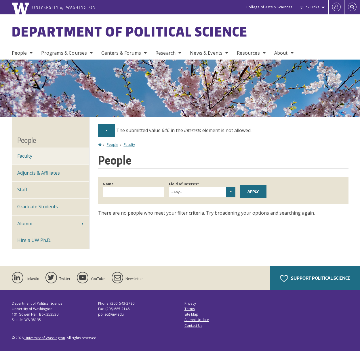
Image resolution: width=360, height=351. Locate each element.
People (19, 53)
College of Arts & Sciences (269, 7)
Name (108, 184)
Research (165, 53)
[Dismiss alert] (106, 130)
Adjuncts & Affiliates (38, 173)
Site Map (191, 314)
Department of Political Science (130, 31)
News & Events (206, 53)
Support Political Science (315, 278)
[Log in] (336, 7)
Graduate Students (37, 206)
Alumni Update (196, 319)
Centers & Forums (121, 53)
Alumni (24, 223)
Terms (189, 308)
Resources (248, 53)
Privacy (190, 303)
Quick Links (309, 7)
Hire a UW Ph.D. (34, 240)
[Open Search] (352, 7)
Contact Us (193, 325)
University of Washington (44, 337)
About (281, 53)
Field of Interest (184, 184)
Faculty (129, 144)
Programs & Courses (64, 53)
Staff (22, 189)
